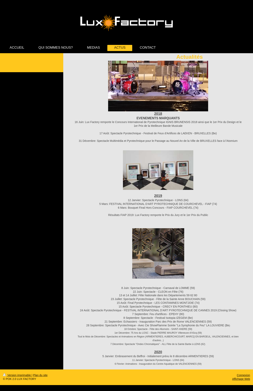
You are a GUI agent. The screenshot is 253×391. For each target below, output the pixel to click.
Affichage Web (241, 379)
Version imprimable (17, 375)
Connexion (243, 375)
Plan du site (40, 375)
